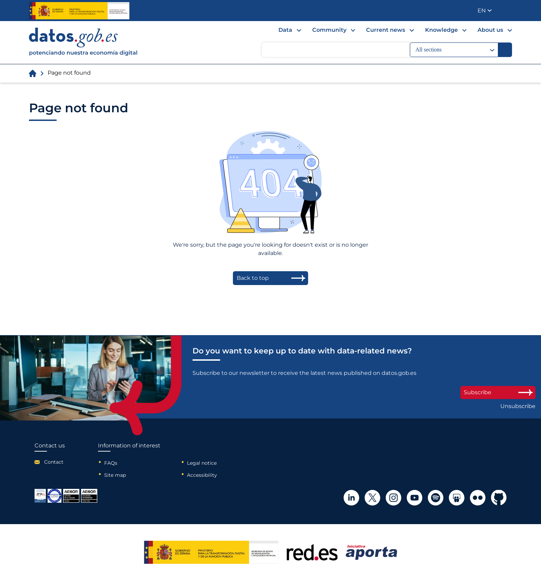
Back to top (253, 278)
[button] (485, 10)
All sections (454, 50)
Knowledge (441, 30)
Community (329, 30)
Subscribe (498, 392)
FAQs (110, 463)
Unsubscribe (517, 406)
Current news (385, 30)
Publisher (507, 10)
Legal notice (202, 463)
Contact (53, 462)
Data (285, 30)
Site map (115, 475)
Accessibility (202, 475)
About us (490, 30)
